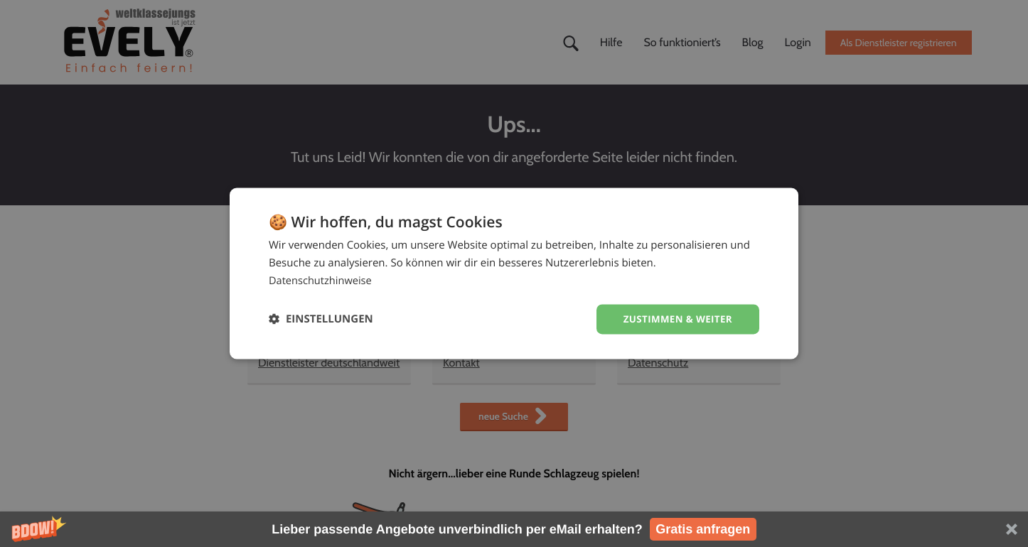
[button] (514, 529)
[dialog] (514, 273)
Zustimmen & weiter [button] (675, 318)
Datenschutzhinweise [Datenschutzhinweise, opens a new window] (322, 280)
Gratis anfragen (702, 529)
